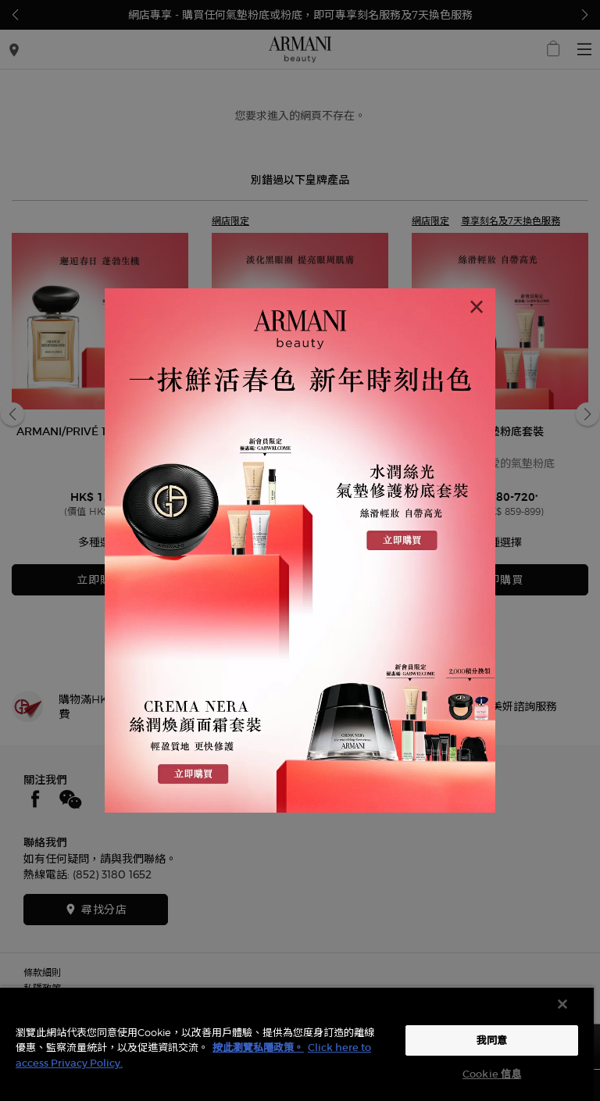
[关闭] (562, 1004)
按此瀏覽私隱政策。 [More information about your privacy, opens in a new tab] (258, 1047)
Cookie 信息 (491, 1074)
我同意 (492, 1040)
